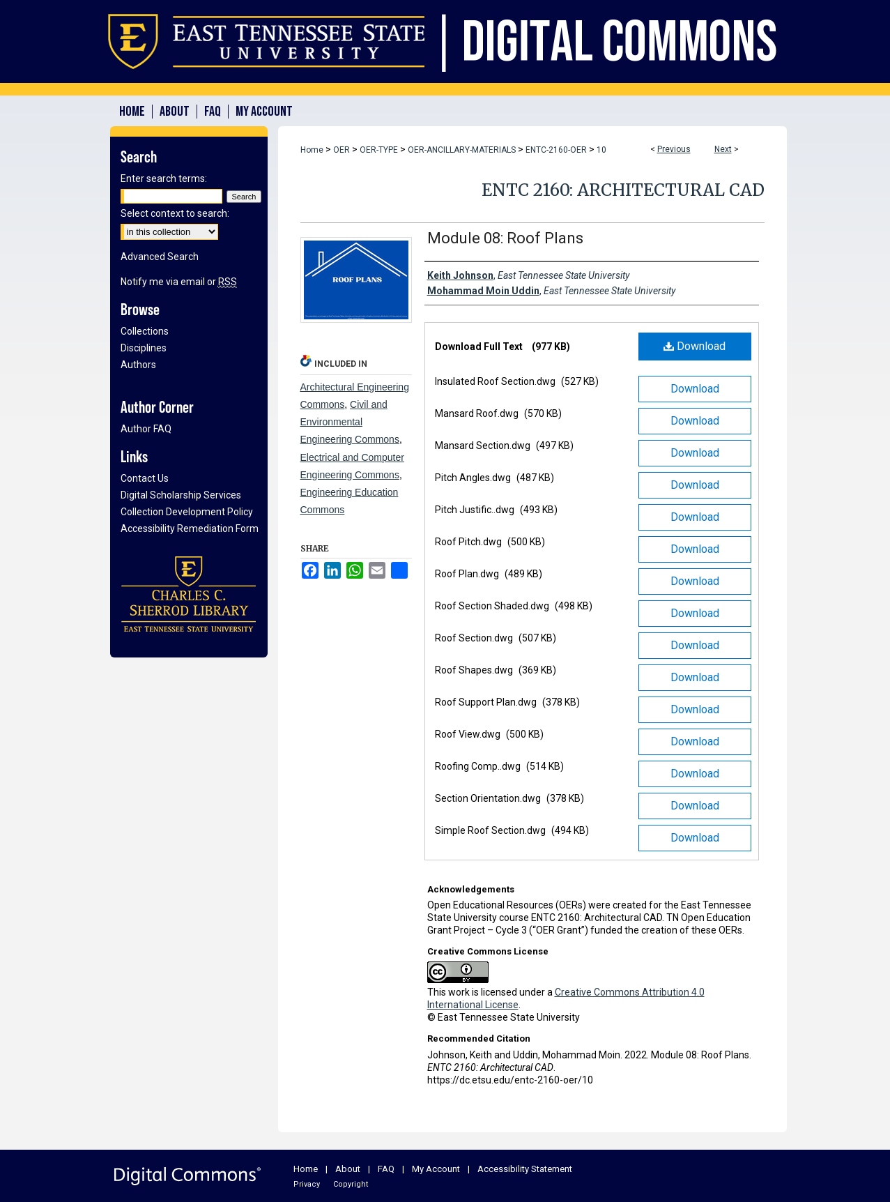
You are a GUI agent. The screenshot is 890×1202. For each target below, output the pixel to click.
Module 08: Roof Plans (505, 238)
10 (601, 150)
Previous (674, 149)
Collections (145, 331)
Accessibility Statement (524, 1169)
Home (311, 150)
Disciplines (144, 347)
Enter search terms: (164, 178)
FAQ (386, 1169)
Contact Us (145, 478)
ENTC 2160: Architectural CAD (623, 190)
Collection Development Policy (187, 511)
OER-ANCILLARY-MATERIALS (462, 150)
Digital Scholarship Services (181, 495)
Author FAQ (146, 428)
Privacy (306, 1184)
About (347, 1169)
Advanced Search (160, 256)
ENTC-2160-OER (556, 150)
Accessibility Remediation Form (190, 528)
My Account (436, 1169)
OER (341, 150)
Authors (138, 364)
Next (723, 149)
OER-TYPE (379, 150)
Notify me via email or (179, 281)
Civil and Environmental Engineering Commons (349, 422)
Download (694, 346)
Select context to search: (175, 213)
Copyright (350, 1184)
